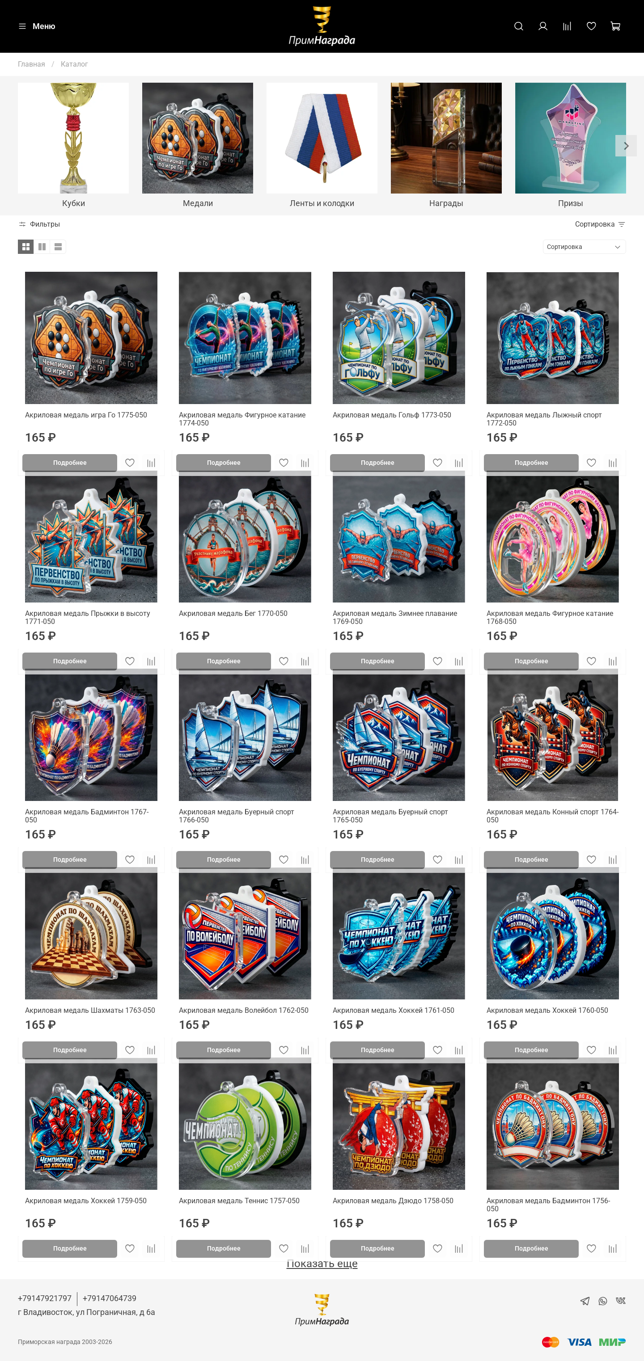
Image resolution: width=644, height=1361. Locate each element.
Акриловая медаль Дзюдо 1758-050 (393, 1201)
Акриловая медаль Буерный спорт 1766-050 (236, 816)
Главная (31, 64)
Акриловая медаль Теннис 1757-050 (239, 1201)
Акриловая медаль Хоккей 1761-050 (393, 1010)
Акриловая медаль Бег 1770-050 (233, 613)
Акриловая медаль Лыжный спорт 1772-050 (544, 419)
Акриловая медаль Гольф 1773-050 (392, 415)
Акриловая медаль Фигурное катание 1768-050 (550, 617)
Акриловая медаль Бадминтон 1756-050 (548, 1205)
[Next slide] (626, 145)
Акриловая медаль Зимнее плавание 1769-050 (395, 617)
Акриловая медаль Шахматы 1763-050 (90, 1010)
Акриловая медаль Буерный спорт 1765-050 (390, 816)
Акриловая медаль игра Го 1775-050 (86, 415)
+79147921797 (45, 1298)
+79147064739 (109, 1298)
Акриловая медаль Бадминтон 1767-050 (86, 816)
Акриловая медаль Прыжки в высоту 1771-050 (87, 617)
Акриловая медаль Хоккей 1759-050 (86, 1201)
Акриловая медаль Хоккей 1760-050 (547, 1010)
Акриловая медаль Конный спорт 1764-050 (553, 816)
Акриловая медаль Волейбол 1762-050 (244, 1010)
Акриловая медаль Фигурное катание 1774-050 (242, 419)
